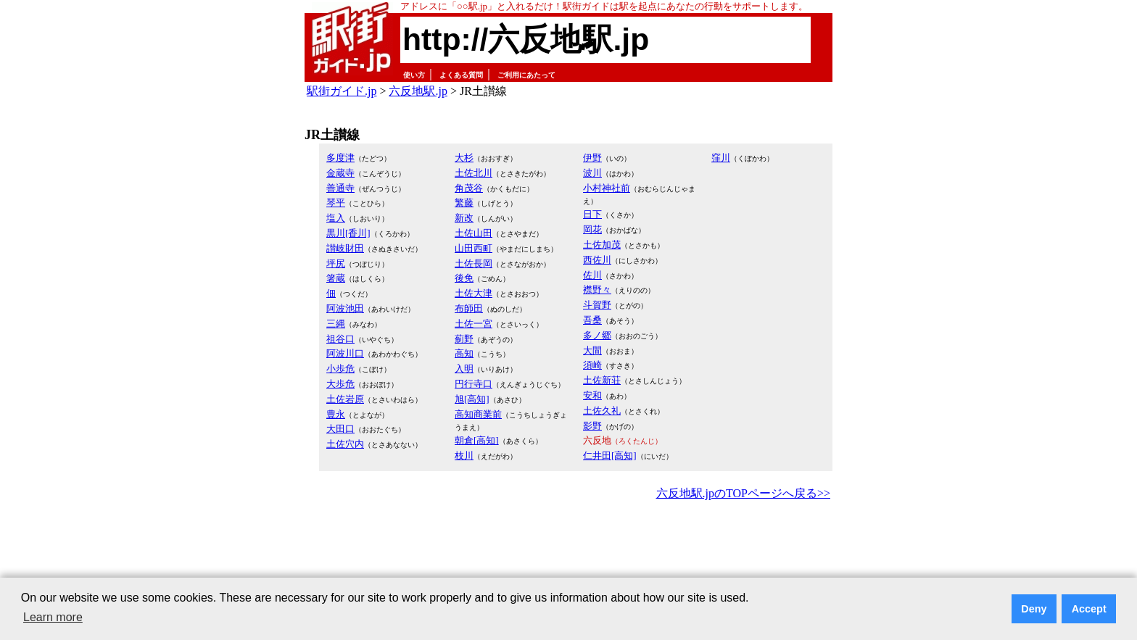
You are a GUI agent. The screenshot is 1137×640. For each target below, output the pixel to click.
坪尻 (335, 263)
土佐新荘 (602, 380)
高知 (464, 353)
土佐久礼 (602, 410)
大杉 (464, 157)
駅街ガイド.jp (341, 91)
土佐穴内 (345, 444)
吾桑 (592, 320)
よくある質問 (461, 75)
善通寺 (340, 188)
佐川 (592, 275)
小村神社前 (606, 188)
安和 (592, 395)
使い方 (414, 75)
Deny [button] (1033, 609)
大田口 (340, 428)
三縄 (335, 323)
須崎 (592, 365)
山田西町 (473, 248)
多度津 (340, 157)
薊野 (464, 338)
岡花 (592, 229)
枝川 (464, 455)
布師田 (469, 308)
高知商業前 (478, 414)
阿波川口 (345, 353)
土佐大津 (473, 293)
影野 (592, 425)
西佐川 (597, 259)
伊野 (592, 157)
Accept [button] (1089, 609)
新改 (464, 217)
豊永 (335, 414)
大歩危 (340, 383)
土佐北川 (473, 172)
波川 (592, 172)
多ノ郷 (597, 335)
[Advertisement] (568, 543)
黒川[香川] (348, 233)
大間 (592, 350)
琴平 (335, 202)
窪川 (720, 157)
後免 (464, 278)
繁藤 (464, 202)
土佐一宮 (473, 323)
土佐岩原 (345, 399)
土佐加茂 (602, 244)
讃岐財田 (345, 248)
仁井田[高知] (610, 455)
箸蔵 (335, 278)
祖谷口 (340, 338)
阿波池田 (345, 308)
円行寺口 (473, 383)
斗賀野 (597, 304)
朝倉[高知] (477, 440)
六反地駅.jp (418, 91)
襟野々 (597, 289)
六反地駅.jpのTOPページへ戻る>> (743, 493)
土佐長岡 (473, 263)
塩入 (335, 217)
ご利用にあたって (526, 75)
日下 (592, 214)
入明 (464, 368)
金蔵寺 (340, 172)
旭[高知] (472, 399)
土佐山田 (473, 233)
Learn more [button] (53, 617)
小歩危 (340, 368)
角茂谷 (469, 188)
